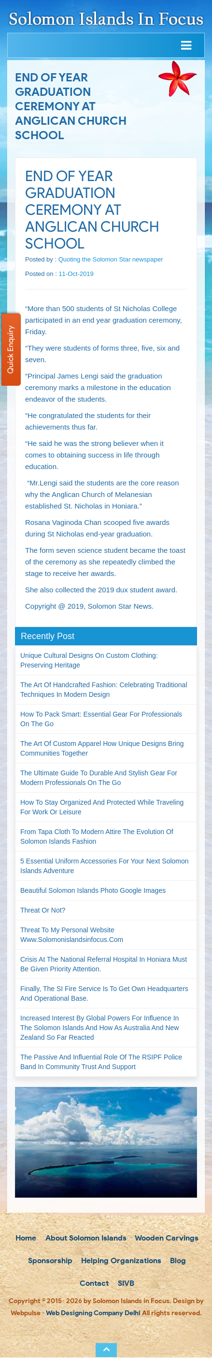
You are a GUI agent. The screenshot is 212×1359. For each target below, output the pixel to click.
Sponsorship (49, 1261)
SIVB (125, 1284)
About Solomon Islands (85, 1238)
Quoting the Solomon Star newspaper (110, 259)
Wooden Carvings (165, 1238)
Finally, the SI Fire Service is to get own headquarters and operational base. (104, 993)
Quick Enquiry (10, 350)
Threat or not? (42, 910)
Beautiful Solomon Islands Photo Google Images (93, 890)
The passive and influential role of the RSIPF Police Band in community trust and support (101, 1062)
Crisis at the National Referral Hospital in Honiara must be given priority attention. (103, 964)
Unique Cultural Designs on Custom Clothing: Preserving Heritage (89, 660)
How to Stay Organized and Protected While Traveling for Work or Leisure (102, 807)
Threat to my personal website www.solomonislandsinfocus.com (71, 934)
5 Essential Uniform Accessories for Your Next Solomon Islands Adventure (104, 866)
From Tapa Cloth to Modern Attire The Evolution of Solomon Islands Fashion (96, 836)
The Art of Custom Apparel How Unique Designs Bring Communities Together (102, 748)
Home (25, 1238)
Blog (177, 1261)
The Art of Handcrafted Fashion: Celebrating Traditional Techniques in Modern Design (103, 689)
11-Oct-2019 (75, 273)
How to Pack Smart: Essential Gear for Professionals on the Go (101, 719)
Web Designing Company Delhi (93, 1314)
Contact (93, 1284)
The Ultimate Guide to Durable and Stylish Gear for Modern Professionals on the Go (98, 777)
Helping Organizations (120, 1261)
